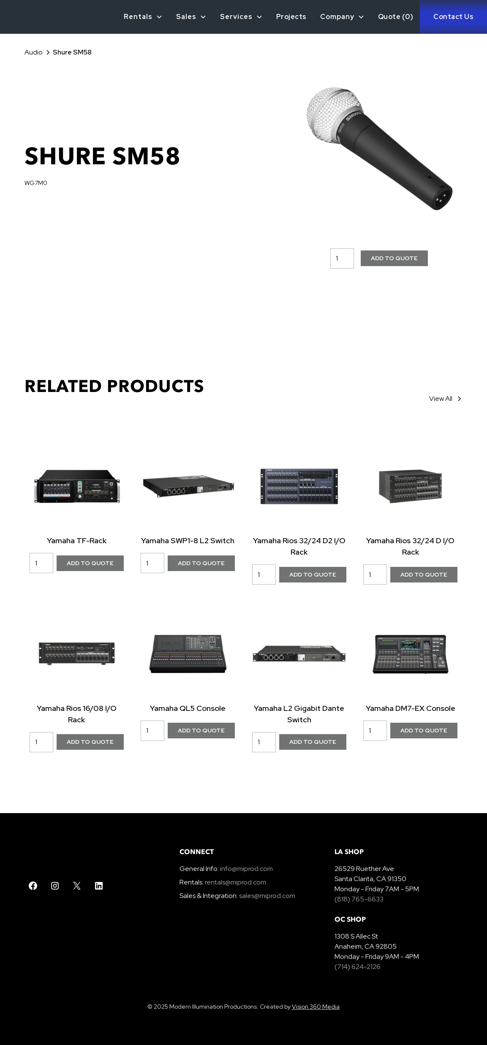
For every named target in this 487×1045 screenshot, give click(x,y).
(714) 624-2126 (358, 966)
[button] (143, 16)
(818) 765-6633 (359, 899)
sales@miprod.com (267, 895)
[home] (12, 17)
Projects (291, 16)
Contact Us (453, 16)
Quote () (396, 16)
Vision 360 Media (316, 1006)
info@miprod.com (246, 868)
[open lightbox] (379, 151)
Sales (186, 16)
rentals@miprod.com (235, 882)
